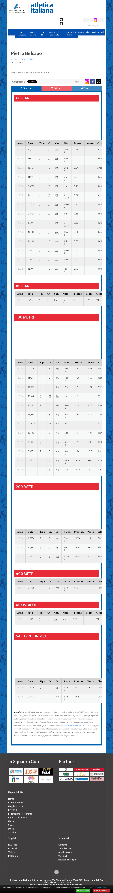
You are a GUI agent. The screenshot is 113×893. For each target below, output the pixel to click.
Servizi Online (64, 848)
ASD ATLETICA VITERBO (22, 59)
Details (89, 888)
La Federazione (21, 33)
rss (100, 20)
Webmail (62, 856)
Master (81, 32)
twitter (90, 20)
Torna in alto (56, 875)
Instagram (13, 856)
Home (11, 799)
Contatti (62, 845)
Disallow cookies (101, 891)
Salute (87, 32)
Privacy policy (62, 885)
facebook (85, 20)
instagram (95, 20)
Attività (101, 32)
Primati (56, 88)
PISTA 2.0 (42, 33)
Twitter (12, 852)
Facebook (12, 848)
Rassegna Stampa (67, 859)
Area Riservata (65, 852)
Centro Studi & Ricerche (70, 33)
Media (94, 32)
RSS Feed (12, 845)
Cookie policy (76, 885)
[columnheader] (20, 143)
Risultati (26, 88)
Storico (86, 88)
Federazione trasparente (54, 33)
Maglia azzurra (33, 33)
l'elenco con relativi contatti (73, 726)
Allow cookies (83, 891)
